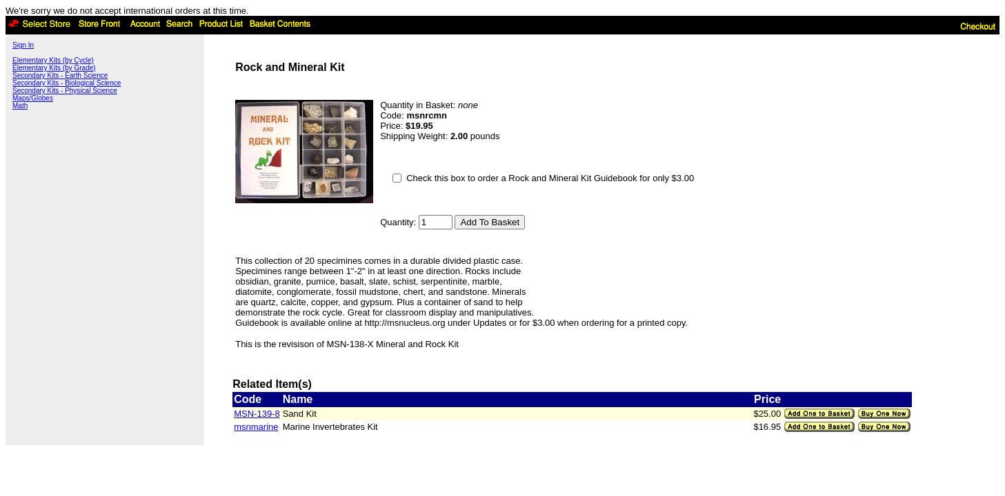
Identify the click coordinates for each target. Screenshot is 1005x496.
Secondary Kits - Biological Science (66, 83)
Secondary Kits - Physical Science (64, 90)
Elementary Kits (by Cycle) (53, 60)
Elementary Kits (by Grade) (54, 68)
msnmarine (256, 427)
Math (20, 106)
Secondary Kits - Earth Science (60, 75)
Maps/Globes (32, 98)
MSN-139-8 (256, 414)
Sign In (23, 45)
